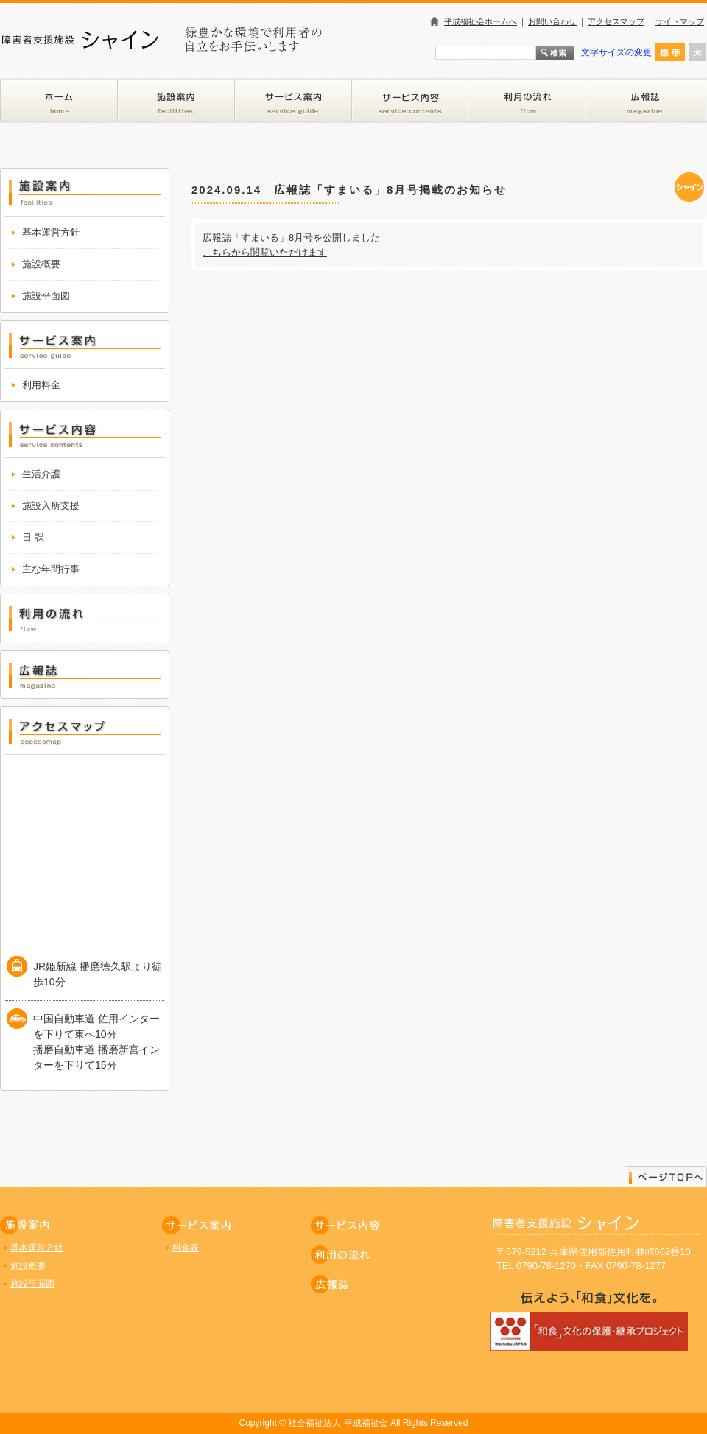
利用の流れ (526, 100)
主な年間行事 (51, 568)
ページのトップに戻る (666, 1175)
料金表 (185, 1248)
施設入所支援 (51, 505)
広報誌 (646, 100)
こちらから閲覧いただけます (265, 252)
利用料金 (41, 384)
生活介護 (41, 473)
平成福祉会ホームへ (480, 21)
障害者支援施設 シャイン (258, 58)
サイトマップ (679, 21)
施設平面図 (46, 295)
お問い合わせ (552, 21)
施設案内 (176, 100)
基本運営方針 (51, 232)
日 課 (33, 537)
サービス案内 (293, 100)
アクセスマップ (616, 21)
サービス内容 (410, 100)
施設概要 (41, 264)
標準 (670, 52)
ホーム (59, 100)
